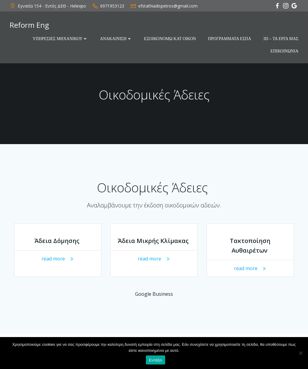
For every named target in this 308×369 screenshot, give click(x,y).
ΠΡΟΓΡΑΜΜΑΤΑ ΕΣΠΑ (229, 38)
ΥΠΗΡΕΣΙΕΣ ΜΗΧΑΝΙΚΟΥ (60, 38)
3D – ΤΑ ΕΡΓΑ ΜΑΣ (280, 38)
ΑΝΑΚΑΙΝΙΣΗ (116, 38)
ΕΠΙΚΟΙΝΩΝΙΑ (284, 51)
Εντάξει (155, 360)
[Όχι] (300, 353)
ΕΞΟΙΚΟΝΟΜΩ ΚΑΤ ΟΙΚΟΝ (170, 38)
